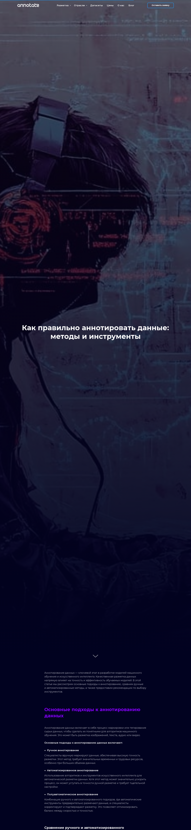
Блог (131, 5)
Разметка (63, 5)
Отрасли (79, 5)
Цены (110, 5)
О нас (121, 5)
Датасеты (96, 5)
